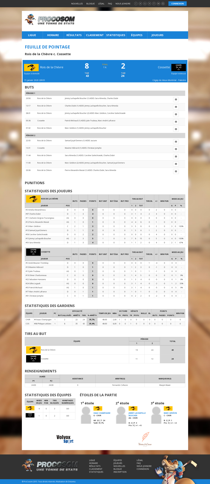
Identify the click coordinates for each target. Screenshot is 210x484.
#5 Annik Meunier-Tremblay (37, 263)
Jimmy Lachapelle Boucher (76, 98)
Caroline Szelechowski (116, 113)
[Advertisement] (132, 21)
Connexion (143, 469)
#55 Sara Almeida (33, 242)
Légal (101, 3)
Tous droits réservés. (47, 481)
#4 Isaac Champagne (42, 319)
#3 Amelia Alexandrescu (36, 210)
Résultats (74, 35)
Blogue (90, 3)
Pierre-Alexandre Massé (75, 170)
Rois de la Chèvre (44, 98)
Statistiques (115, 35)
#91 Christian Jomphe (34, 296)
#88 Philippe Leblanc (42, 323)
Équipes (136, 35)
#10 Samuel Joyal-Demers (36, 230)
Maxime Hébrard (72, 148)
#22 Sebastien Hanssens (36, 279)
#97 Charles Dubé (33, 214)
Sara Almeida (100, 98)
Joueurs (157, 35)
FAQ (110, 3)
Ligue (32, 35)
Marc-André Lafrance (106, 120)
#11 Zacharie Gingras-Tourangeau (40, 218)
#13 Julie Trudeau (33, 271)
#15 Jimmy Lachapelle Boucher (38, 238)
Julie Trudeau (91, 120)
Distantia (71, 481)
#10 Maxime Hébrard (34, 267)
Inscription (119, 471)
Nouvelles (77, 3)
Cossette (172, 67)
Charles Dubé (112, 98)
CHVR (28, 319)
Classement (95, 35)
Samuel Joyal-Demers (73, 140)
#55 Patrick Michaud (34, 287)
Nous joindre (123, 3)
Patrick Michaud (71, 120)
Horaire (53, 35)
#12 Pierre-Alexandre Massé (37, 222)
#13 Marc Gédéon (33, 226)
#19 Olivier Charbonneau (36, 275)
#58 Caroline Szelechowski (37, 234)
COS (27, 323)
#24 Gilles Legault (33, 283)
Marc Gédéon (100, 113)
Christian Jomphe (94, 148)
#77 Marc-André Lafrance (36, 291)
